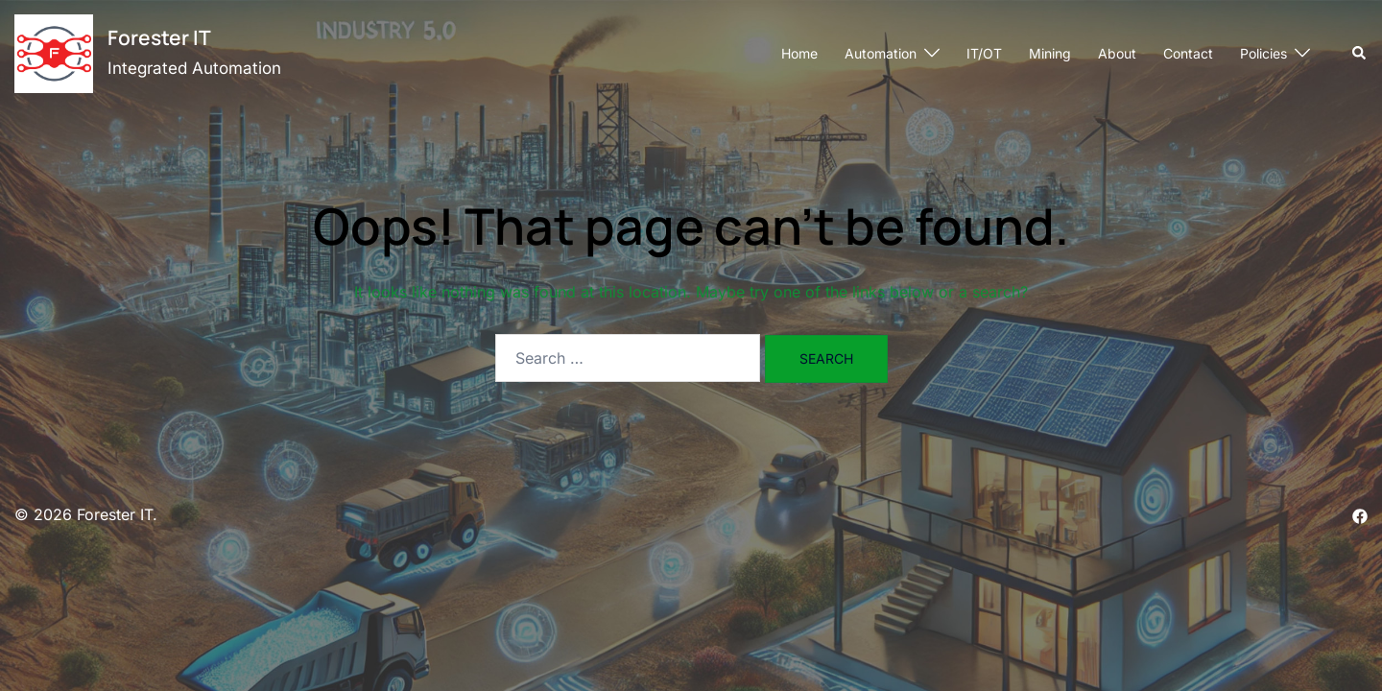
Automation (881, 53)
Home (799, 53)
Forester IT (159, 37)
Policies (1263, 53)
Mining (1050, 53)
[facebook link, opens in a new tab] (1360, 514)
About (1117, 53)
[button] (1360, 53)
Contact (1188, 53)
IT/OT (984, 53)
